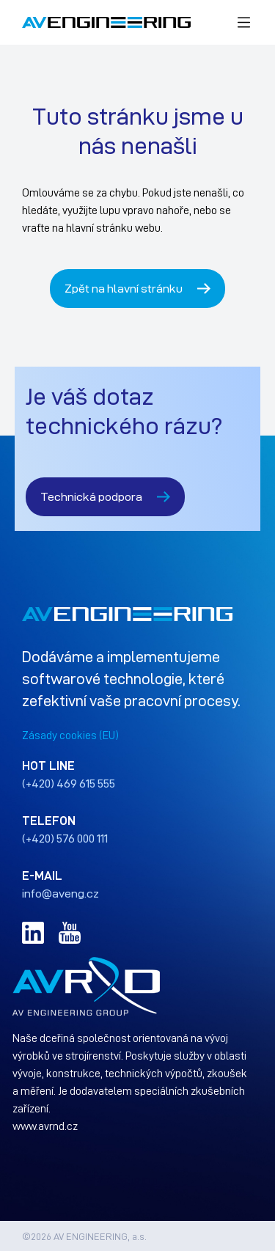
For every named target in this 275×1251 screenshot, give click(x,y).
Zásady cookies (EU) (70, 734)
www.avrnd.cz (45, 1125)
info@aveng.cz (60, 893)
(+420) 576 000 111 (65, 838)
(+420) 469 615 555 (68, 783)
